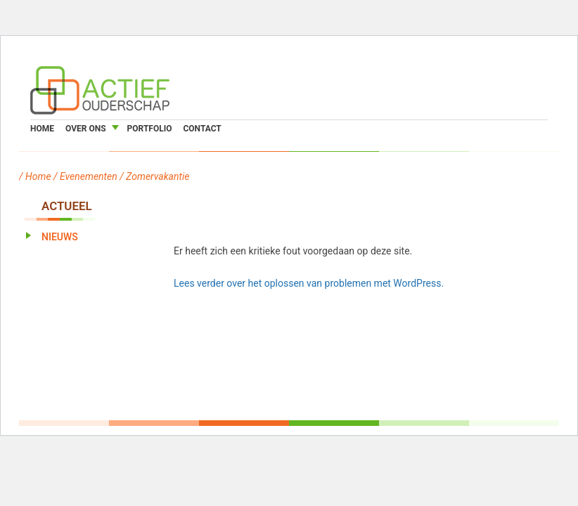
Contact (202, 129)
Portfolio (149, 129)
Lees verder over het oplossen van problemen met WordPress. (309, 283)
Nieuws (59, 236)
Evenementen (88, 176)
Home (42, 129)
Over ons (85, 129)
